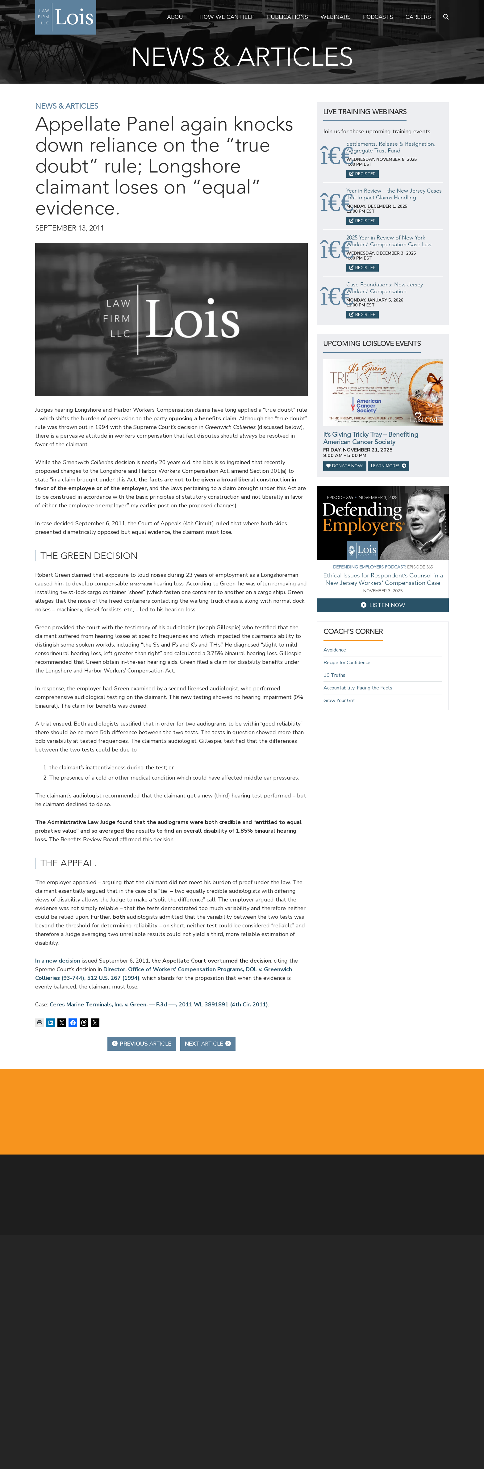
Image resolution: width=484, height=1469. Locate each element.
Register (362, 174)
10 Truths (334, 675)
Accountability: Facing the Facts (357, 688)
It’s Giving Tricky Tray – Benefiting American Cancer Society (370, 438)
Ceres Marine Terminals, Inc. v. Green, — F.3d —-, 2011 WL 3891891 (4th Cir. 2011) (159, 1004)
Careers (418, 17)
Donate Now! (344, 466)
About (177, 17)
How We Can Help (227, 17)
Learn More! (388, 466)
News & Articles (66, 106)
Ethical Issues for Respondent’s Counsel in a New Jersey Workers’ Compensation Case (383, 579)
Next (208, 1043)
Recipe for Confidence (346, 662)
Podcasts (378, 17)
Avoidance (334, 650)
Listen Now (383, 605)
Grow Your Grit (339, 700)
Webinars (335, 17)
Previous (141, 1043)
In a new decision (57, 960)
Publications (287, 17)
